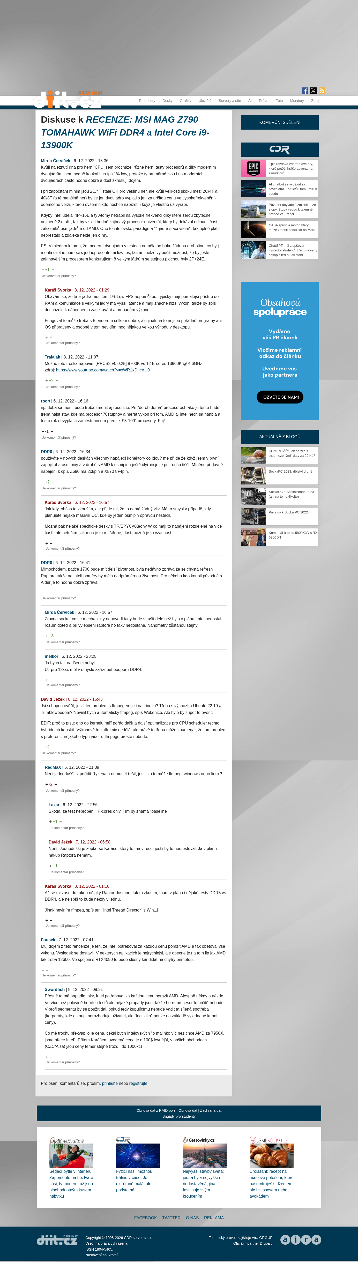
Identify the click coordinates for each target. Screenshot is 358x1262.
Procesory (147, 101)
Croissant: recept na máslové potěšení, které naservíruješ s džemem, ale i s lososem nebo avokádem (272, 1183)
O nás (192, 1218)
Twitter (171, 1218)
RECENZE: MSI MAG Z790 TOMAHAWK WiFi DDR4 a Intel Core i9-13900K (125, 132)
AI (250, 101)
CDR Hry (280, 150)
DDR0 (46, 452)
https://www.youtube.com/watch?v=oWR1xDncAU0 (103, 370)
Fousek (48, 940)
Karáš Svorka (58, 290)
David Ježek (53, 699)
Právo (263, 101)
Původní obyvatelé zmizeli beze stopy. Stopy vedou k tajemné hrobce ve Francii (292, 209)
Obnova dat (187, 1110)
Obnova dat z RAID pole (156, 1110)
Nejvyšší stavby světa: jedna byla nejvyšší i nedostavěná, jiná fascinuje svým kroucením (203, 1183)
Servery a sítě (230, 101)
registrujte (138, 1083)
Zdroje (316, 101)
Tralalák (52, 357)
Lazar (54, 805)
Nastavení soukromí (101, 1255)
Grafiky (185, 101)
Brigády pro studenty (179, 1116)
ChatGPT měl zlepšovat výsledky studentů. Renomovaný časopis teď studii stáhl (293, 250)
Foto (279, 101)
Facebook (145, 1218)
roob (45, 401)
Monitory (297, 101)
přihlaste (110, 1083)
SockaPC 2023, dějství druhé (290, 471)
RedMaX (53, 767)
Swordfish (55, 989)
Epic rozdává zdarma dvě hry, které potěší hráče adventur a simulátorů (291, 168)
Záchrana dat (211, 1110)
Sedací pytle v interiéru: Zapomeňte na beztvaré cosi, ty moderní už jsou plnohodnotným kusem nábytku (71, 1183)
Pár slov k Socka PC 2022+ (289, 512)
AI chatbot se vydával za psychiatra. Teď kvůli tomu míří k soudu (293, 189)
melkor (51, 656)
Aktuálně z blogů (279, 437)
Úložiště (205, 101)
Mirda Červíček (55, 161)
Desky (167, 101)
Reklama (214, 1218)
